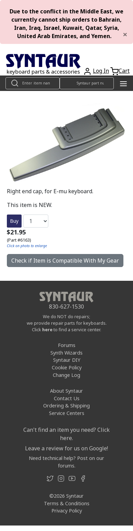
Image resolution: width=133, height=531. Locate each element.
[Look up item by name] (32, 83)
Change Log (66, 375)
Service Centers (66, 413)
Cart (124, 70)
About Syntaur (66, 391)
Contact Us (67, 398)
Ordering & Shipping (66, 405)
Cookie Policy (67, 367)
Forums (66, 345)
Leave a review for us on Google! (66, 448)
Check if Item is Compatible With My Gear (65, 260)
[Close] (125, 34)
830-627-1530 (66, 306)
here (47, 329)
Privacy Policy (66, 510)
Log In (101, 70)
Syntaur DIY (66, 360)
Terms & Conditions (66, 503)
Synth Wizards (66, 352)
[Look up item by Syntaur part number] (87, 83)
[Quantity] (35, 221)
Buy (14, 221)
